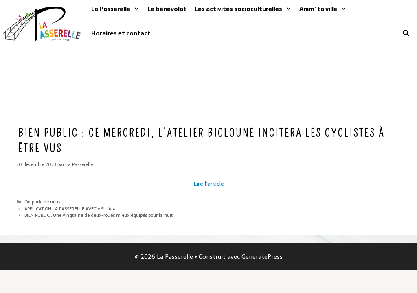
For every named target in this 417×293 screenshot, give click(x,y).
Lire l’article (208, 183)
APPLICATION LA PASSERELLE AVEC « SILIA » (69, 208)
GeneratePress (262, 256)
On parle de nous (42, 202)
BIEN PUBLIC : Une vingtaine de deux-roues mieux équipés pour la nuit (98, 215)
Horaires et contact (121, 33)
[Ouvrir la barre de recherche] (406, 33)
